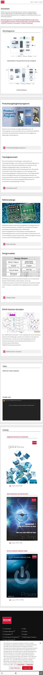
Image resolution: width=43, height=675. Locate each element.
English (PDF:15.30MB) (18, 600)
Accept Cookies (27, 668)
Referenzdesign (22, 21)
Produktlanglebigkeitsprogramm (26, 20)
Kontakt (40, 2)
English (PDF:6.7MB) (17, 543)
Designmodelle (34, 21)
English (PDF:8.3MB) (17, 486)
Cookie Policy (30, 664)
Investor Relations (8, 631)
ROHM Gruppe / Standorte (29, 637)
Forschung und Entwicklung (11, 637)
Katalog (30, 23)
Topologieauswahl (8, 21)
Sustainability (7, 634)
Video (23, 23)
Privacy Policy (20, 664)
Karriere (36, 2)
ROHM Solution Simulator (11, 23)
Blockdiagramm (7, 20)
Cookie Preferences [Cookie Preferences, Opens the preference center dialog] (15, 668)
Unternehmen (7, 628)
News (31, 2)
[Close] (40, 643)
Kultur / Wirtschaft (8, 640)
